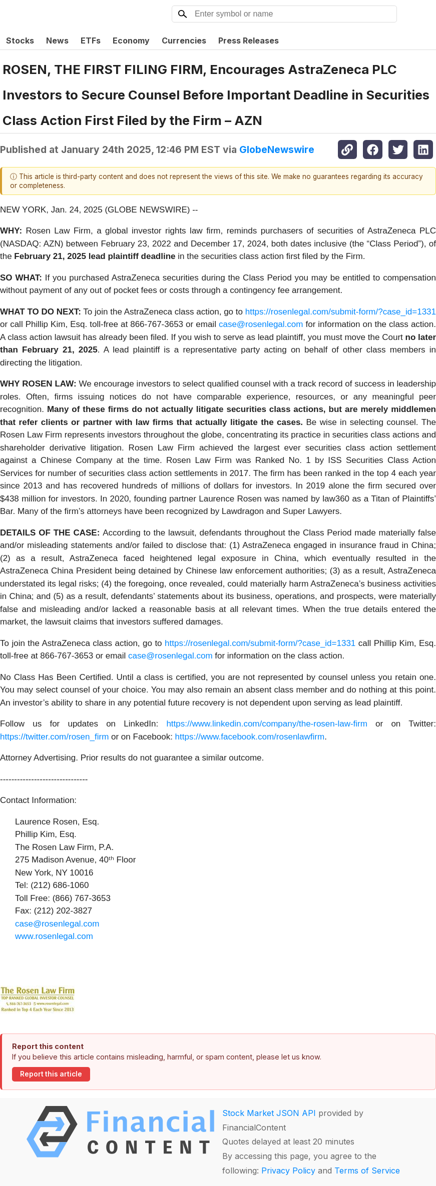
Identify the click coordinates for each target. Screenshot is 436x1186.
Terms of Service (367, 1171)
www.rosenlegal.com (54, 936)
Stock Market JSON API (269, 1113)
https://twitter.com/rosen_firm (54, 737)
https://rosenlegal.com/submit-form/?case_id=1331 (340, 311)
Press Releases (248, 41)
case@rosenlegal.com (261, 324)
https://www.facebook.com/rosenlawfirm (250, 737)
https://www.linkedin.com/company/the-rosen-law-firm (266, 723)
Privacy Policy (288, 1171)
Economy (131, 41)
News (57, 41)
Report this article (51, 1074)
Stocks (20, 41)
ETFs (91, 41)
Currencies (184, 41)
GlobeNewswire (276, 150)
